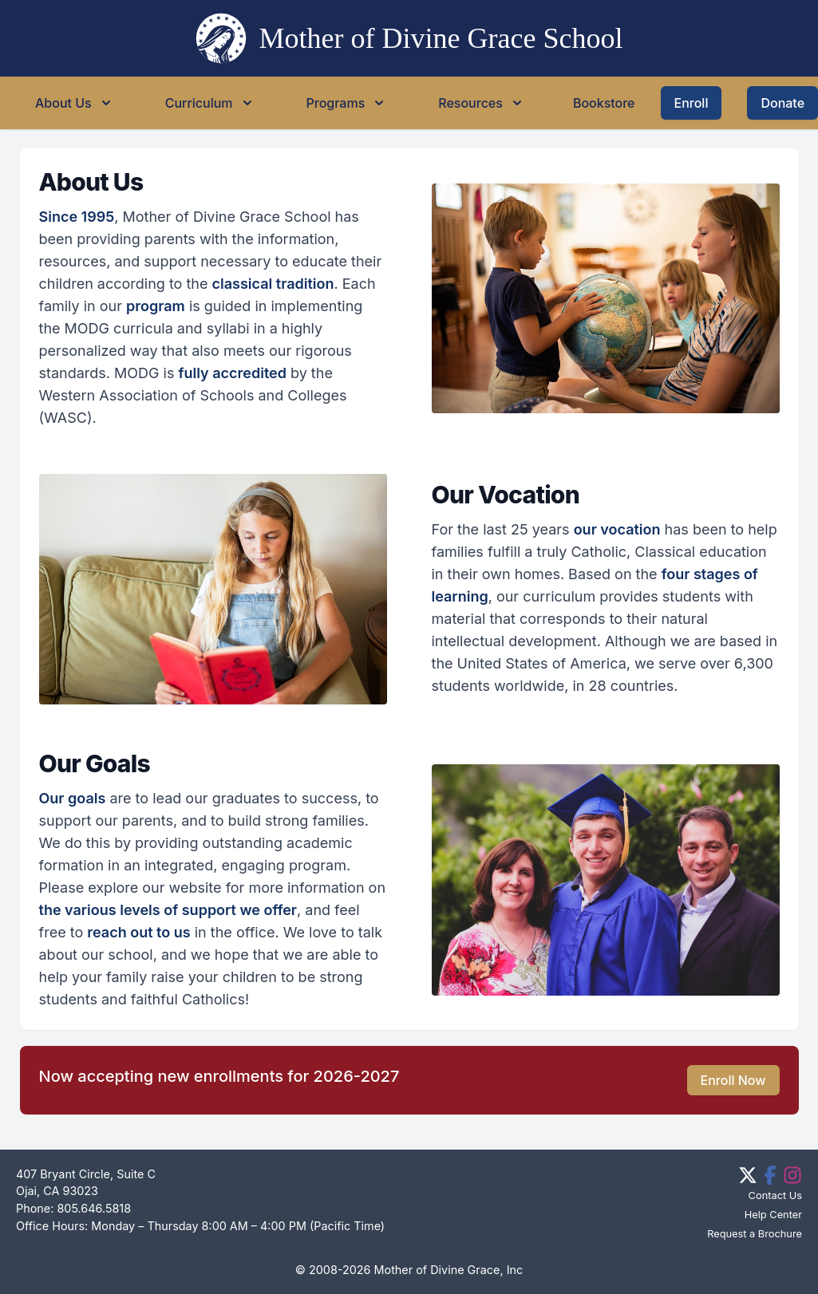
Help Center (773, 1215)
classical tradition (273, 283)
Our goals (72, 798)
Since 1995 (77, 216)
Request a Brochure (754, 1234)
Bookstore (604, 103)
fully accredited (232, 373)
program (155, 306)
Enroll (691, 103)
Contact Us (775, 1195)
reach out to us (138, 932)
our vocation (617, 529)
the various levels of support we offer (168, 909)
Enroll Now (733, 1080)
